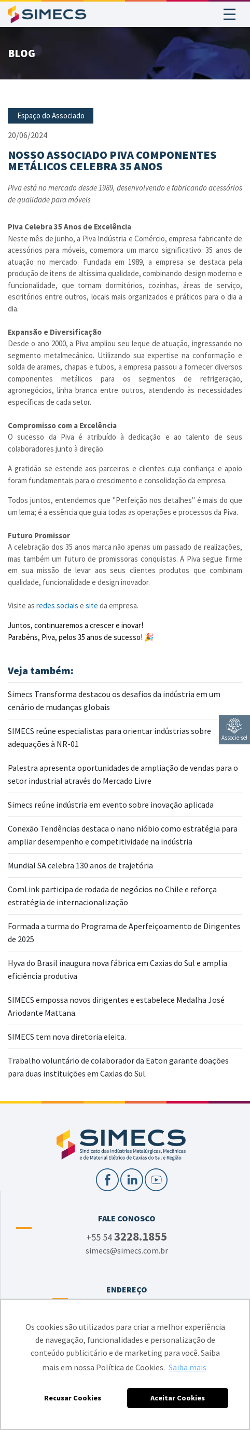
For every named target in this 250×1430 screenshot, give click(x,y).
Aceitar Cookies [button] (177, 1397)
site (93, 605)
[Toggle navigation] (229, 14)
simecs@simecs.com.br (127, 1250)
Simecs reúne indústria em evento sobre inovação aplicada (111, 804)
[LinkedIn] (132, 1179)
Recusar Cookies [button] (72, 1397)
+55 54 (126, 1237)
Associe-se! (234, 729)
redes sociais (57, 605)
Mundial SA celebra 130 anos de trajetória (80, 865)
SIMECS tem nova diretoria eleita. (67, 1036)
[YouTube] (156, 1179)
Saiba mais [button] (187, 1367)
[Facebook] (108, 1179)
